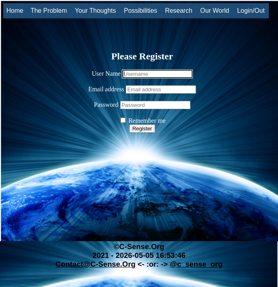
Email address (106, 89)
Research (178, 10)
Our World (214, 10)
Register (142, 129)
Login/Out (250, 10)
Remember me (143, 120)
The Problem (49, 10)
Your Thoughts (95, 10)
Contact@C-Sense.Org (95, 264)
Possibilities (140, 10)
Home (14, 10)
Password (106, 104)
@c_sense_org (196, 264)
